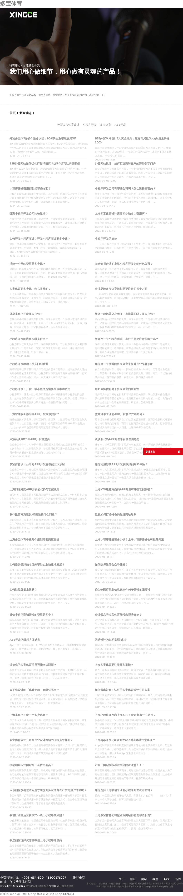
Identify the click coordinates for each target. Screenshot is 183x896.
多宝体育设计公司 (168, 883)
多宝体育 (11, 3)
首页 (70, 14)
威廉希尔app (8, 894)
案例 (92, 14)
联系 (171, 14)
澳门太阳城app (26, 894)
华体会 (41, 894)
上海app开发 (150, 886)
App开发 (120, 124)
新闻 (178, 879)
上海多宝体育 (114, 883)
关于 (81, 14)
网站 (144, 879)
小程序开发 (123, 14)
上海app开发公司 (165, 886)
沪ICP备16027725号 (37, 886)
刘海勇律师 (67, 886)
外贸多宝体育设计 (68, 124)
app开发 (139, 886)
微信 (155, 879)
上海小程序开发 (108, 886)
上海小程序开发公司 (125, 886)
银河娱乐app (54, 894)
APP (167, 879)
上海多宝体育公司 (129, 883)
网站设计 (142, 883)
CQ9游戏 (69, 894)
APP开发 (141, 14)
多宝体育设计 (153, 883)
